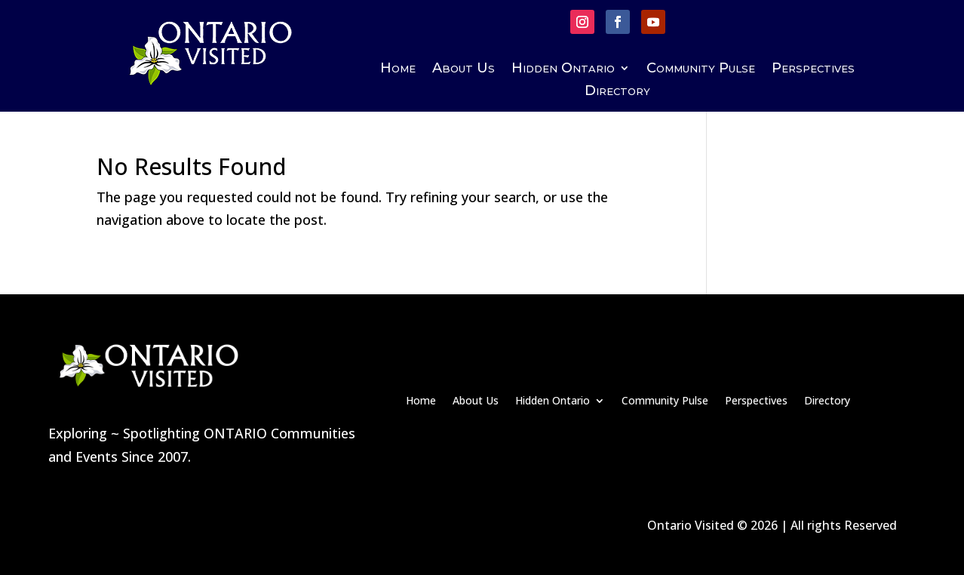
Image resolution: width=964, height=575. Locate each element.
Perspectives (813, 69)
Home (398, 69)
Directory (617, 92)
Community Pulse (700, 69)
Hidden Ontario (563, 69)
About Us (463, 69)
